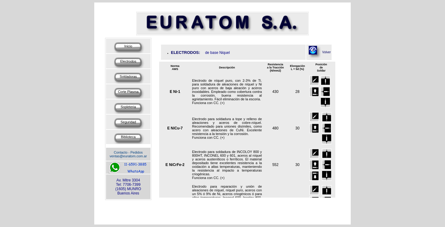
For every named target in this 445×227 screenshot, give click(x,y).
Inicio (128, 46)
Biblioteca (128, 137)
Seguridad (128, 122)
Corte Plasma (128, 92)
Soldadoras (128, 76)
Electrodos (128, 61)
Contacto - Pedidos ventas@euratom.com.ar (128, 154)
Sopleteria (128, 107)
